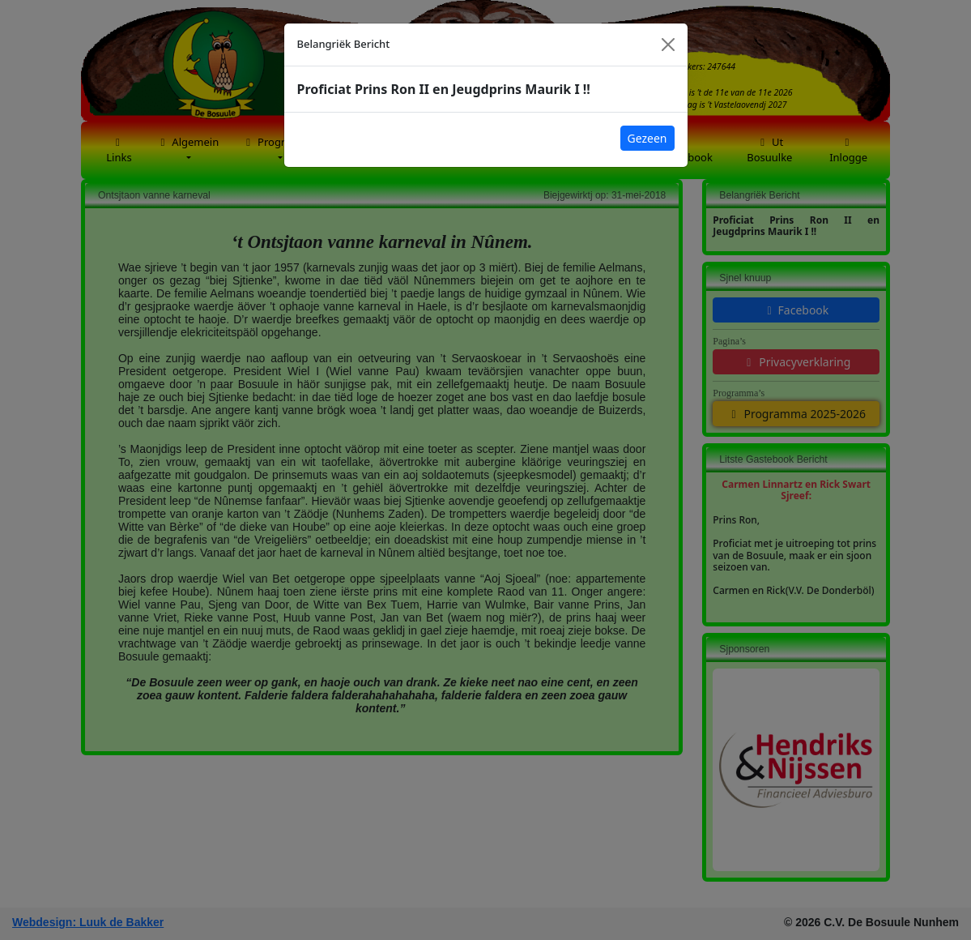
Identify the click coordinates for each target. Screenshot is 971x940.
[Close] (668, 45)
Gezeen (647, 138)
